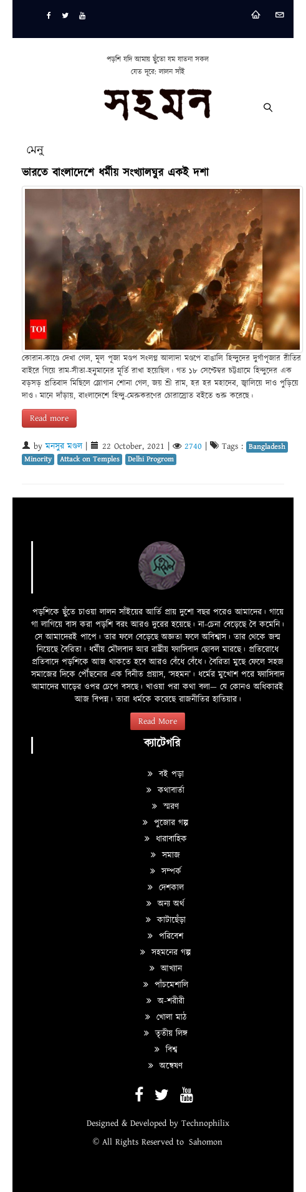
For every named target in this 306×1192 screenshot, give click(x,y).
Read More (157, 721)
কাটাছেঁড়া (166, 920)
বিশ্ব (166, 1050)
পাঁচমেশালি (165, 985)
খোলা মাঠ (165, 1017)
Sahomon (205, 1142)
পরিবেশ (165, 936)
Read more (49, 418)
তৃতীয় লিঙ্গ (166, 1033)
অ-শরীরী (165, 1001)
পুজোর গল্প (165, 823)
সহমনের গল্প (165, 952)
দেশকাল (166, 888)
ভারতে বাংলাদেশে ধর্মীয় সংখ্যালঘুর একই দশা (115, 173)
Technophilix (205, 1123)
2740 (193, 446)
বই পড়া (166, 774)
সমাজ (165, 855)
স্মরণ (165, 806)
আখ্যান (166, 969)
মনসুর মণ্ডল (63, 446)
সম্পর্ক (165, 871)
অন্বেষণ (165, 1066)
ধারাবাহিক (166, 839)
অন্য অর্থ (165, 904)
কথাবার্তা (165, 790)
